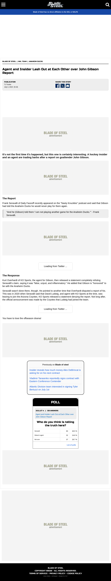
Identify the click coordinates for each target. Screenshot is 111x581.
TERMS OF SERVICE (38, 573)
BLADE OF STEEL (9, 61)
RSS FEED (46, 576)
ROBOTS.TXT (63, 576)
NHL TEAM (22, 61)
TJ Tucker (7, 84)
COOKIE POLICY (74, 573)
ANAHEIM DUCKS (36, 61)
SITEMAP (54, 576)
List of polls (71, 445)
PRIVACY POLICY (57, 573)
